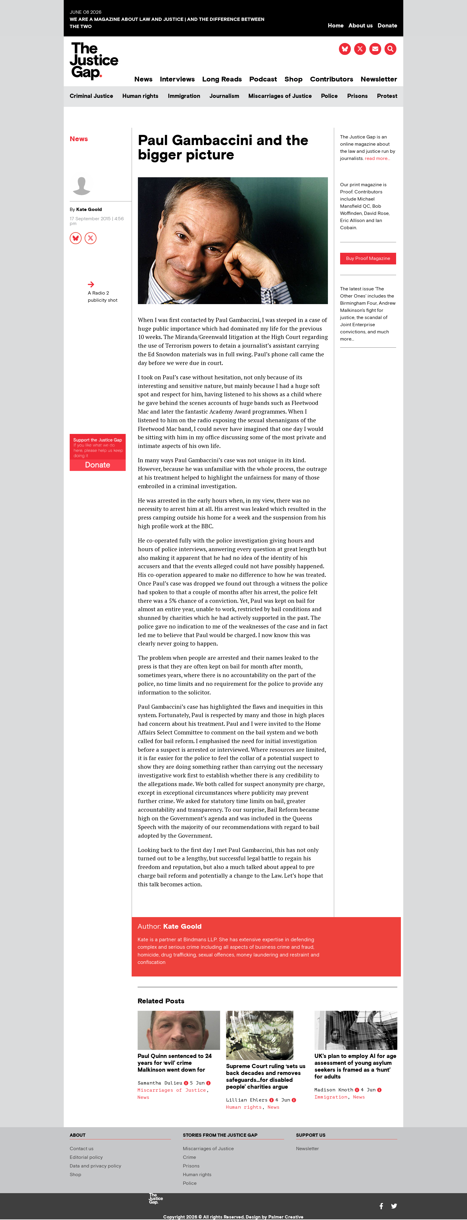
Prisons (357, 96)
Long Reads (222, 79)
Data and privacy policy (95, 1166)
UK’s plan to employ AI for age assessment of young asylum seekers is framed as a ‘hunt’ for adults (355, 1067)
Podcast (263, 79)
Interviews (177, 79)
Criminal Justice (91, 96)
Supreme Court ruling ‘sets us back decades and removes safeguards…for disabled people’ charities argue (266, 1077)
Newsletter (379, 79)
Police (329, 96)
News (143, 79)
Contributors (331, 79)
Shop (293, 79)
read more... (377, 158)
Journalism (224, 96)
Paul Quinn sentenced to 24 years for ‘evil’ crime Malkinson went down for (175, 1063)
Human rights (140, 96)
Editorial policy (86, 1157)
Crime (189, 1157)
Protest (387, 96)
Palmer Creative (285, 1217)
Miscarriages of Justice (280, 96)
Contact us (82, 1149)
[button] (390, 49)
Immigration (184, 96)
